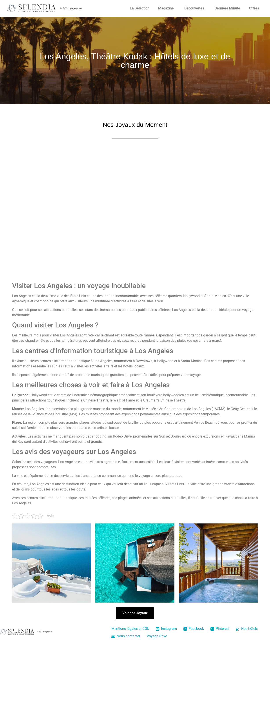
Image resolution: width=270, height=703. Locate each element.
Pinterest (219, 629)
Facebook (193, 629)
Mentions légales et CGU (130, 629)
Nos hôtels (247, 629)
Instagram (166, 629)
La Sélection (139, 8)
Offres (254, 8)
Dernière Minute (227, 8)
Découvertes (194, 8)
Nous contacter (125, 636)
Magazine (166, 8)
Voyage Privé (157, 636)
